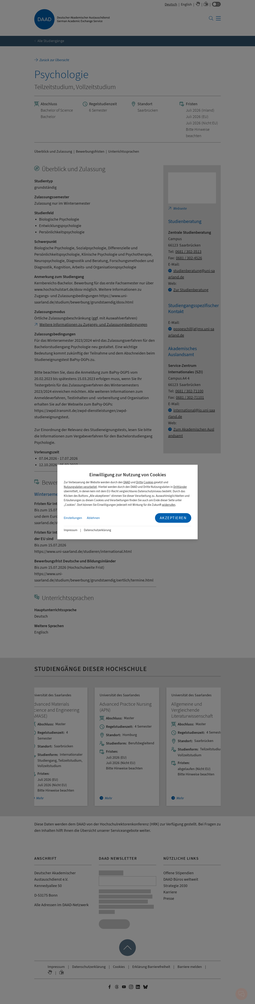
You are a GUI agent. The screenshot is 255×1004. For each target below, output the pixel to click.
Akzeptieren (173, 517)
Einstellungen (73, 518)
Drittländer (180, 487)
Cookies (148, 482)
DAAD (126, 482)
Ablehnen (93, 518)
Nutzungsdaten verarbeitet (80, 487)
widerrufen (168, 505)
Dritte (139, 482)
